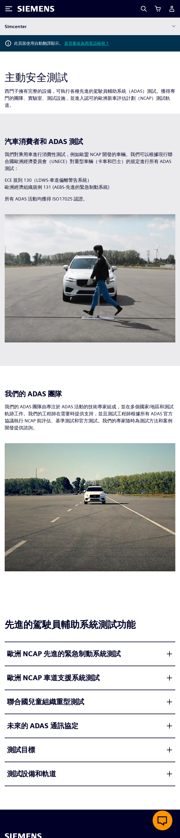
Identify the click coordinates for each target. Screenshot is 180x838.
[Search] (144, 9)
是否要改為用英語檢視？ (86, 43)
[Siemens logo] (36, 9)
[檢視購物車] (158, 9)
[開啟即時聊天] (162, 820)
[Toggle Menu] (9, 9)
